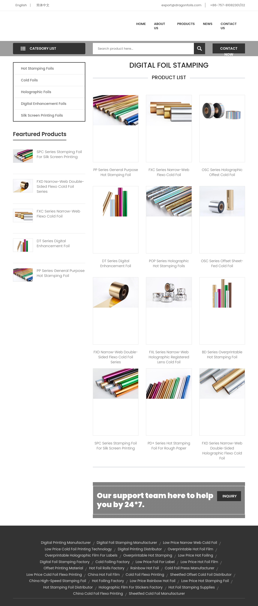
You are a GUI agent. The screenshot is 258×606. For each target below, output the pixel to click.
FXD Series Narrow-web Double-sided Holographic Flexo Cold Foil (222, 451)
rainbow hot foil (144, 568)
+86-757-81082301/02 (227, 5)
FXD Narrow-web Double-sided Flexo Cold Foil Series (60, 186)
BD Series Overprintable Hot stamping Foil (222, 355)
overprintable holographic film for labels (81, 555)
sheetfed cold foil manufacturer (157, 593)
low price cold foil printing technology (78, 549)
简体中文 (42, 5)
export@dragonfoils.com (181, 5)
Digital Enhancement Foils (43, 103)
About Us (159, 26)
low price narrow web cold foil (190, 542)
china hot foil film (104, 574)
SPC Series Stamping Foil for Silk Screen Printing (116, 446)
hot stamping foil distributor (68, 587)
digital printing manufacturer (66, 542)
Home (141, 23)
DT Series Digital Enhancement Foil (53, 243)
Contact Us (229, 26)
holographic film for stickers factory (131, 587)
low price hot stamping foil (205, 580)
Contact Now (229, 49)
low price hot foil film (199, 561)
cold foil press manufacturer (190, 568)
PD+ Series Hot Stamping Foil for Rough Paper (169, 446)
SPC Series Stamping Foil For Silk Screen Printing (59, 154)
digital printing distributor (140, 549)
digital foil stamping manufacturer (127, 542)
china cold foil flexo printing (98, 593)
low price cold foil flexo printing (54, 574)
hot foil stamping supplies (191, 587)
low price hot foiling (195, 555)
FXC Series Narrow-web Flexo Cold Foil (58, 214)
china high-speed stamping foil (57, 580)
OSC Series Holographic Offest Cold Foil (222, 172)
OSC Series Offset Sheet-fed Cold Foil (222, 263)
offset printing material (63, 568)
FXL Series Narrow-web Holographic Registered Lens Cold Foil (169, 357)
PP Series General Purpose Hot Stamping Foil (61, 273)
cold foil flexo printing (145, 574)
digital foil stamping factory (65, 561)
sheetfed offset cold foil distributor (201, 574)
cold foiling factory (113, 561)
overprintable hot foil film (190, 549)
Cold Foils (29, 80)
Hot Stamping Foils (37, 68)
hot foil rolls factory (107, 568)
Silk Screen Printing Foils (42, 115)
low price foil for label (155, 561)
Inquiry (230, 496)
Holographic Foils (36, 91)
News (208, 23)
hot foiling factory (108, 580)
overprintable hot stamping (147, 555)
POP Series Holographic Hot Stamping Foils (169, 263)
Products (186, 23)
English (21, 5)
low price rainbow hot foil (152, 580)
